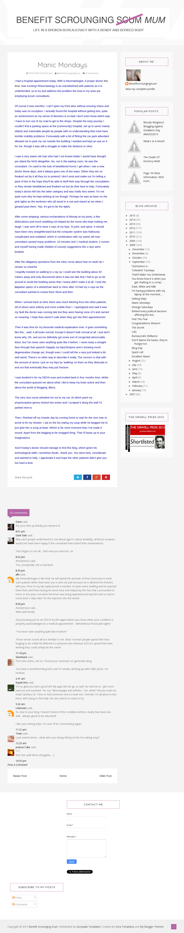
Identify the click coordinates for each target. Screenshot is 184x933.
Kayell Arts (22, 682)
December (138, 249)
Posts (17, 897)
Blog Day (137, 348)
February (137, 386)
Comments (19, 904)
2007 (132, 394)
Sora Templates (125, 926)
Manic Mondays (141, 302)
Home (63, 776)
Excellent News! (141, 356)
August (136, 360)
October (137, 257)
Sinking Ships (139, 298)
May (135, 373)
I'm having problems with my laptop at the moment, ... (148, 292)
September (139, 261)
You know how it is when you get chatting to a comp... (149, 280)
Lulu (134, 331)
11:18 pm (21, 653)
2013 (132, 224)
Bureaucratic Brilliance (145, 336)
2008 (132, 245)
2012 (132, 228)
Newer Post (20, 776)
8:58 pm (20, 604)
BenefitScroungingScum (143, 83)
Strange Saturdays (142, 307)
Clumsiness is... (140, 266)
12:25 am (21, 743)
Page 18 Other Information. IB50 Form (153, 177)
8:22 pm (20, 557)
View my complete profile (140, 89)
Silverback (21, 657)
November (138, 253)
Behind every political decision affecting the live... (149, 312)
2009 (132, 240)
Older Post (105, 776)
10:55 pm (21, 760)
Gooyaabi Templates (89, 926)
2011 (132, 232)
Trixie (19, 733)
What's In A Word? (154, 141)
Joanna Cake (23, 747)
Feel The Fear (140, 319)
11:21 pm (21, 729)
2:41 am (20, 678)
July (134, 365)
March (136, 381)
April (135, 377)
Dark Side (21, 535)
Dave (19, 521)
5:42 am (20, 704)
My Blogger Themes (152, 926)
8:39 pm (20, 570)
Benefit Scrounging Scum (43, 926)
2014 (132, 219)
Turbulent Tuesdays (143, 270)
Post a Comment (17, 764)
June (135, 369)
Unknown (21, 708)
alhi (18, 574)
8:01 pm (20, 531)
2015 (132, 215)
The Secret (138, 327)
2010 (132, 236)
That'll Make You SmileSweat (148, 274)
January (137, 390)
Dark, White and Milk (144, 286)
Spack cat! (137, 352)
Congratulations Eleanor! (146, 323)
